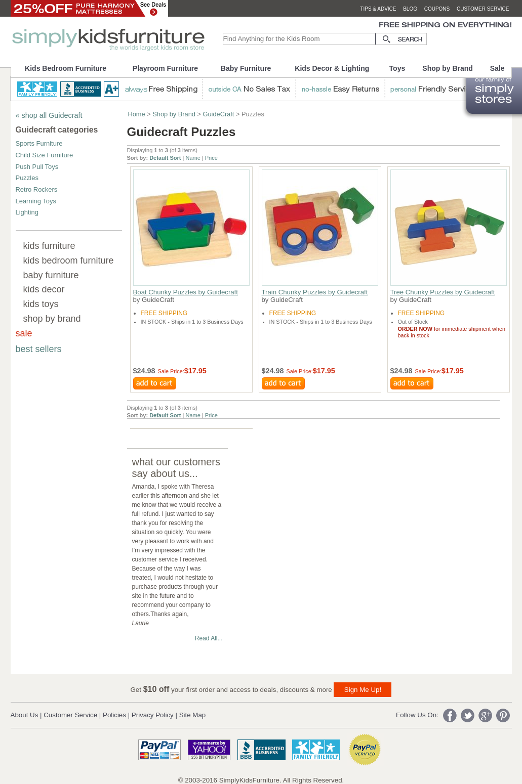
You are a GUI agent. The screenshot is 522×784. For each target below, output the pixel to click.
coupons (437, 9)
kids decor (44, 289)
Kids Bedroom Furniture (65, 68)
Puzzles (27, 178)
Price (211, 158)
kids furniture (49, 246)
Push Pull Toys (37, 166)
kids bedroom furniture (68, 260)
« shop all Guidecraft (49, 115)
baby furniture (51, 275)
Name (192, 158)
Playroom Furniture (165, 68)
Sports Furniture (39, 143)
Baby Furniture (246, 68)
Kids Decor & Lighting (332, 68)
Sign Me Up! (362, 689)
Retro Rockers (37, 189)
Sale (497, 68)
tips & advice (378, 9)
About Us (24, 715)
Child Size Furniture (44, 155)
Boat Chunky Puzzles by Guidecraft (185, 292)
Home (136, 114)
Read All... (209, 638)
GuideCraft (218, 114)
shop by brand (52, 319)
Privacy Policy (153, 715)
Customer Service (70, 715)
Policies (114, 715)
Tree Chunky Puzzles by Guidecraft (442, 292)
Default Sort (165, 158)
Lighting (27, 212)
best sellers (39, 349)
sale (24, 333)
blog (410, 9)
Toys (397, 68)
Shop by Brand (447, 68)
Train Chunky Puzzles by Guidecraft (315, 292)
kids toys (41, 304)
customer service (483, 9)
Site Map (192, 715)
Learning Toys (36, 201)
